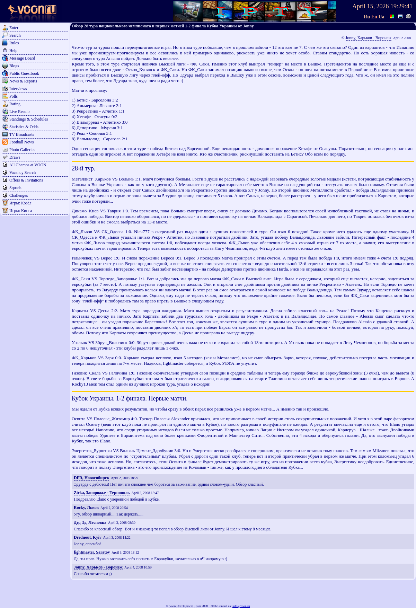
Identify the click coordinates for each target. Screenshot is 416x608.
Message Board (22, 58)
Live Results (19, 111)
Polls (13, 96)
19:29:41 (401, 6)
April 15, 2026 (370, 6)
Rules (14, 43)
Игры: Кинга (20, 210)
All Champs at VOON (27, 164)
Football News (21, 142)
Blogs (14, 65)
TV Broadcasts (21, 134)
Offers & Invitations (26, 180)
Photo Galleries (22, 149)
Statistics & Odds (23, 126)
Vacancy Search (22, 172)
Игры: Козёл (20, 203)
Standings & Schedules (28, 119)
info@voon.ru (241, 606)
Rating (14, 104)
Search (15, 35)
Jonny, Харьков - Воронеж (368, 37)
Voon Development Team (185, 606)
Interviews (18, 88)
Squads (15, 187)
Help (13, 50)
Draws (14, 157)
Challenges (18, 195)
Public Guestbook (24, 73)
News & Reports (23, 81)
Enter (13, 27)
